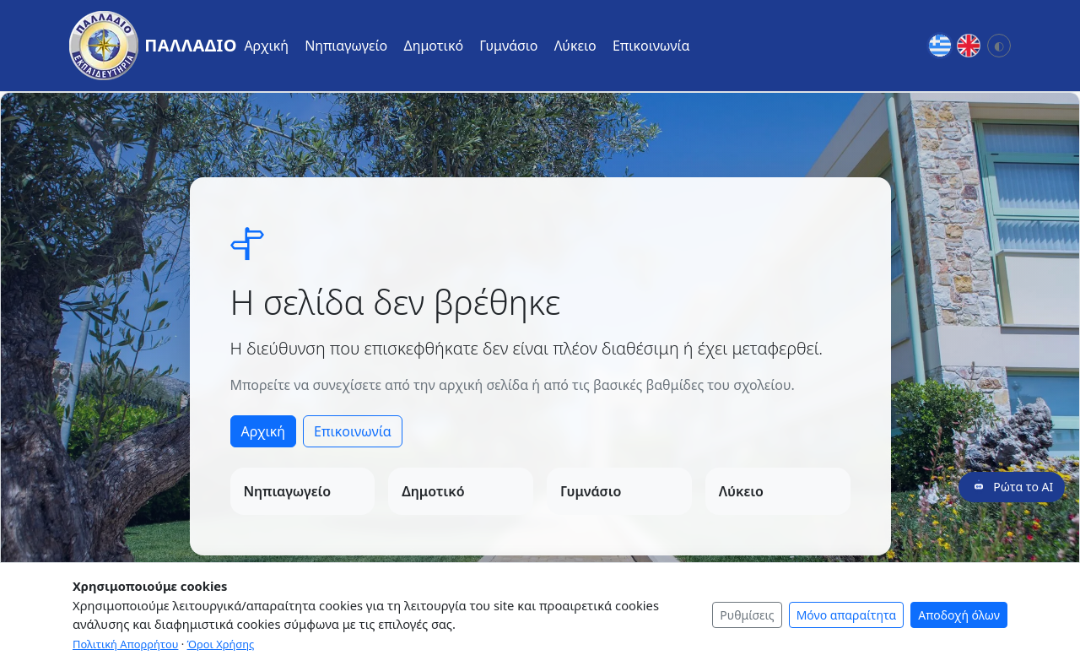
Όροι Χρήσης (221, 644)
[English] (968, 45)
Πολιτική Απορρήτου (125, 644)
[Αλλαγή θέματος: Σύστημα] (999, 45)
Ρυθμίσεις (747, 615)
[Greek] (940, 45)
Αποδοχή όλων (959, 615)
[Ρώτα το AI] (1011, 487)
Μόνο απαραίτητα (846, 615)
